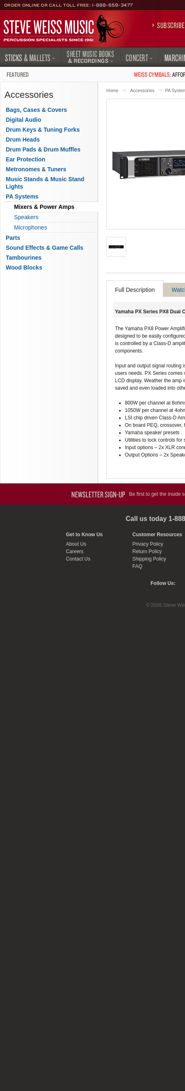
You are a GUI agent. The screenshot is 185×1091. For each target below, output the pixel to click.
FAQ (137, 566)
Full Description (135, 289)
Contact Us (78, 559)
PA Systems (22, 196)
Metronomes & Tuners (36, 169)
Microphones (30, 227)
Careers (75, 551)
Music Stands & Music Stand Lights (45, 183)
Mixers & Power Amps (44, 207)
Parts (13, 237)
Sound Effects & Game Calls (44, 247)
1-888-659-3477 (112, 5)
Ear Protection (25, 159)
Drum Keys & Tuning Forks (43, 129)
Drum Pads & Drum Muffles (43, 149)
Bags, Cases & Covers (36, 109)
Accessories (142, 90)
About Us (76, 544)
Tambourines (24, 257)
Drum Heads (23, 139)
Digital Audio (23, 119)
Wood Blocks (24, 267)
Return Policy (147, 551)
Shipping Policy (149, 559)
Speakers (26, 217)
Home (112, 90)
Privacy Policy (147, 544)
